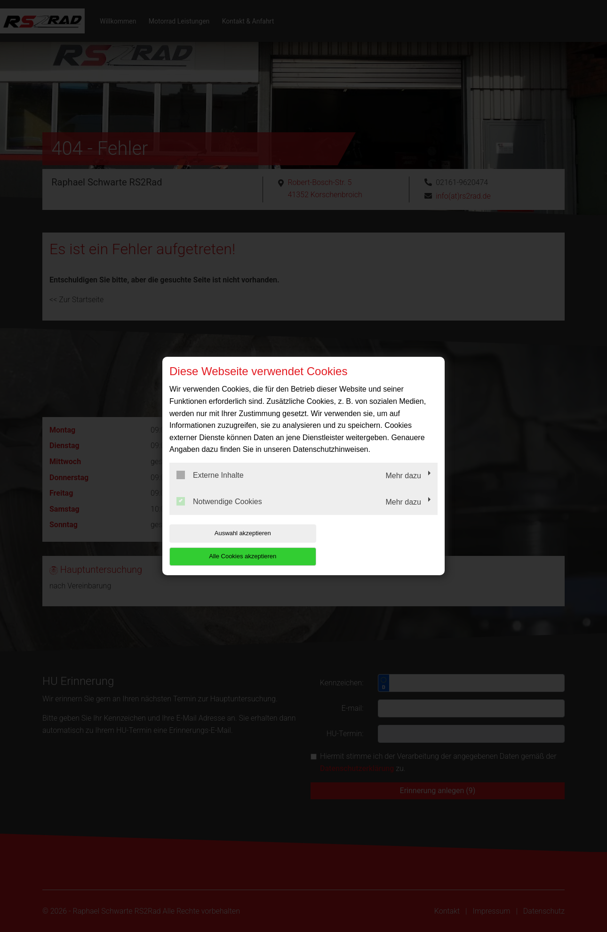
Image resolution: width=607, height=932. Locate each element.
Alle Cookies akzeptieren (377, 544)
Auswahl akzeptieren (229, 544)
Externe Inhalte (210, 486)
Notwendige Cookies (219, 512)
